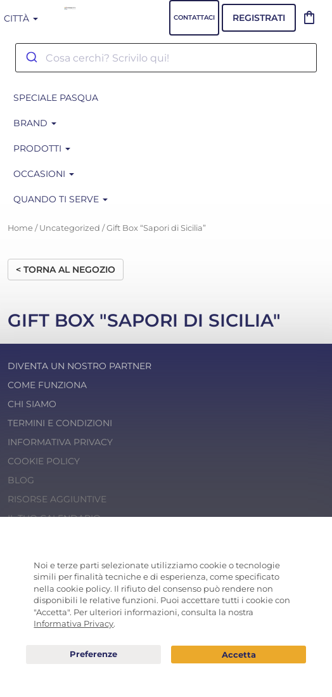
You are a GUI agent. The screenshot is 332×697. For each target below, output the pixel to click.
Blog (21, 480)
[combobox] (166, 57)
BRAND (34, 123)
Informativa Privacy (60, 442)
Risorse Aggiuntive (57, 499)
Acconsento (238, 655)
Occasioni (43, 173)
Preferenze (93, 654)
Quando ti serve (60, 199)
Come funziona (47, 385)
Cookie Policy (44, 461)
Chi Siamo (32, 404)
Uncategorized (69, 228)
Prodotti (41, 148)
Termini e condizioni (60, 423)
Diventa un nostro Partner (79, 366)
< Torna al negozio (65, 269)
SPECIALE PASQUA (55, 97)
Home (20, 228)
